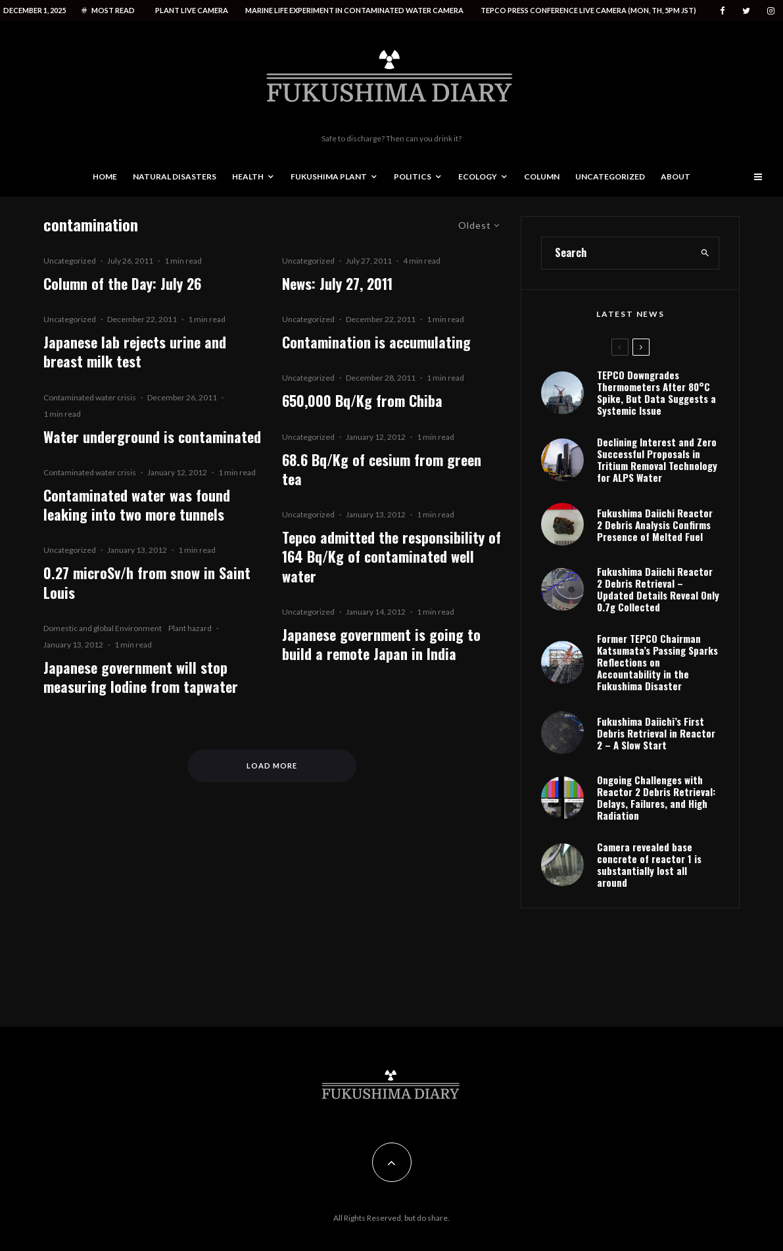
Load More (272, 765)
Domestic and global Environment (102, 628)
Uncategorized (610, 176)
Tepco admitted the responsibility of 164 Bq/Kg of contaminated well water (391, 557)
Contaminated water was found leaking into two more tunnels (136, 505)
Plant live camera (191, 10)
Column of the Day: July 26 (122, 283)
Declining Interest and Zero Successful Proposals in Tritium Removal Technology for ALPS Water (657, 459)
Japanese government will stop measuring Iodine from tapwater (140, 677)
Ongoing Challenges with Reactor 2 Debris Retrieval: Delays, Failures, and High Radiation (656, 797)
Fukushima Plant (329, 176)
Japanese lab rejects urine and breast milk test (134, 352)
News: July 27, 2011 (337, 283)
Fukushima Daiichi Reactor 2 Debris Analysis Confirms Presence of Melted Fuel (655, 524)
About (675, 176)
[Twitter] (746, 11)
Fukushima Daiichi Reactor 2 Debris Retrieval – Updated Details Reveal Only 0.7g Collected (658, 589)
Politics (412, 176)
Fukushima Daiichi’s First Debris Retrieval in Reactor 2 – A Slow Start (656, 733)
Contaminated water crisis (89, 397)
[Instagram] (771, 11)
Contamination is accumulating (376, 342)
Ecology (477, 176)
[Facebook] (722, 11)
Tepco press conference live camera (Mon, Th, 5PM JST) (588, 10)
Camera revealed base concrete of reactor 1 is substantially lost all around (649, 864)
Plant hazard (190, 628)
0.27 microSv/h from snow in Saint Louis (146, 582)
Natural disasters (174, 176)
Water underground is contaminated (152, 436)
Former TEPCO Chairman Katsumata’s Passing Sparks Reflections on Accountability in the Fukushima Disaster (657, 662)
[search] (705, 253)
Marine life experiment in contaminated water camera (354, 10)
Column (541, 176)
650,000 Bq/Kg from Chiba (362, 400)
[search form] (617, 253)
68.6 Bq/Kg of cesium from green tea (381, 469)
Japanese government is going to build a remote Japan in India (381, 644)
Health (248, 176)
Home (105, 176)
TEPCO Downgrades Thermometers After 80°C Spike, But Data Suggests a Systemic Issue (656, 392)
